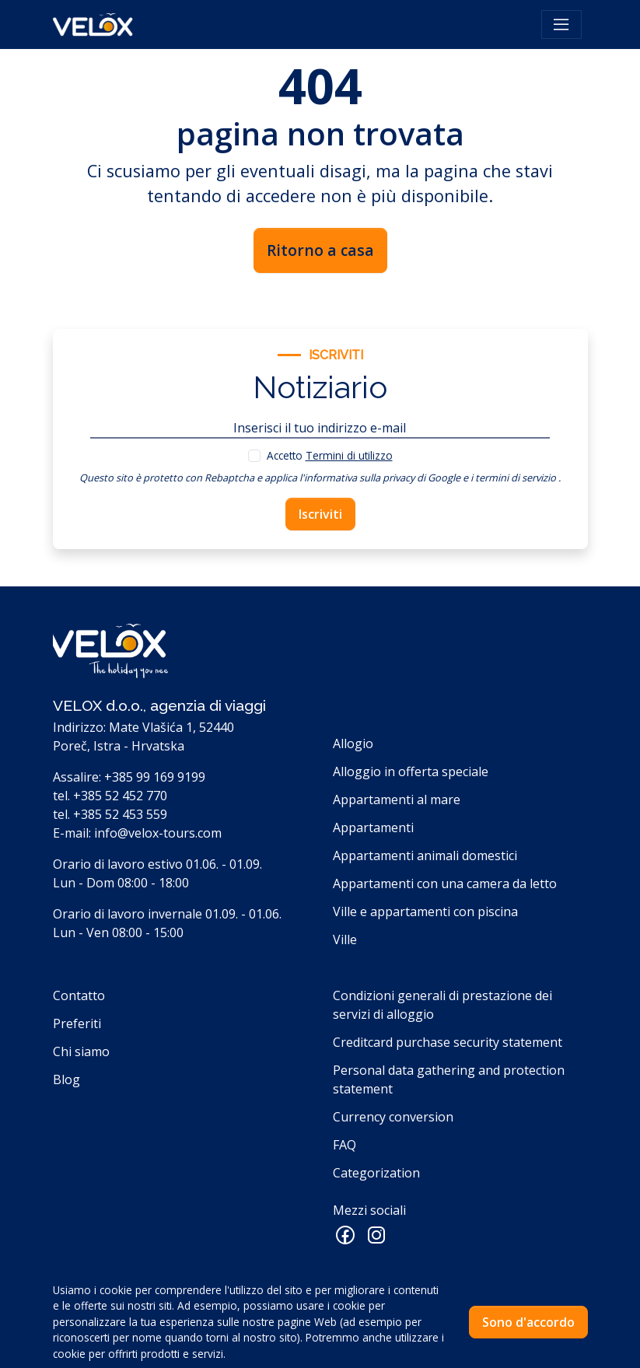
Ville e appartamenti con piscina (425, 911)
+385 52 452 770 (120, 795)
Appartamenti (373, 827)
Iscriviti (320, 514)
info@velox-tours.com (158, 832)
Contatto (79, 995)
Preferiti (77, 1023)
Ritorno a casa (320, 250)
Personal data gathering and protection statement (449, 1079)
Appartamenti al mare (396, 799)
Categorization (376, 1172)
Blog (66, 1079)
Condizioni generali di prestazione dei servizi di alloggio (442, 1005)
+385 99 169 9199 (154, 776)
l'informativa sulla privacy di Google (379, 478)
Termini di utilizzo (349, 455)
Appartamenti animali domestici (425, 855)
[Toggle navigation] (561, 25)
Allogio (353, 743)
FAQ (344, 1144)
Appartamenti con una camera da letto (445, 883)
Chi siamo (81, 1051)
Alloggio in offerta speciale (410, 771)
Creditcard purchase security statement (447, 1042)
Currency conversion (393, 1116)
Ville (345, 939)
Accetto (330, 455)
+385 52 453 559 (120, 814)
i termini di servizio (513, 478)
